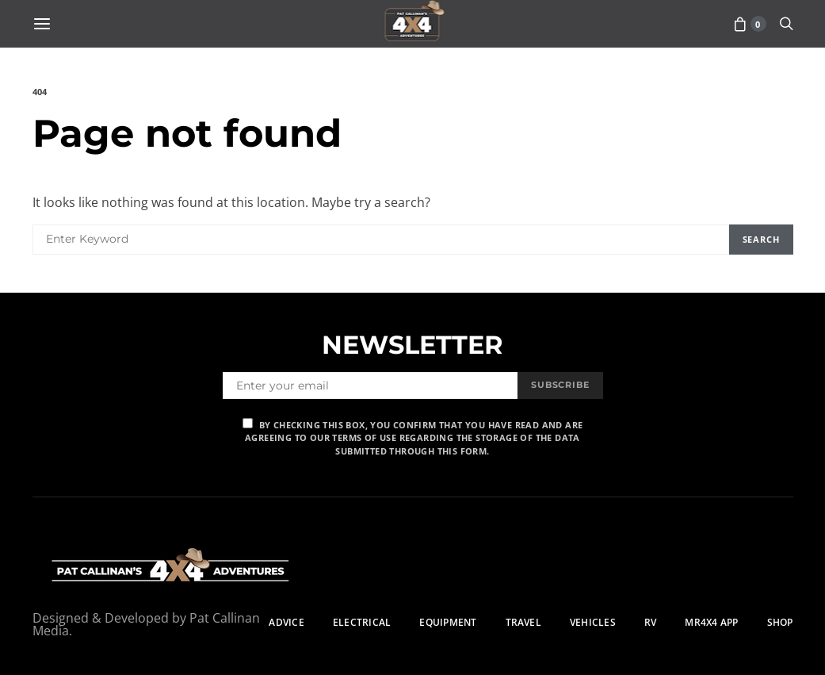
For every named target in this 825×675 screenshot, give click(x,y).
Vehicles (593, 622)
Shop (780, 622)
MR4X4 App (711, 622)
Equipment (447, 622)
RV (650, 622)
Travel (523, 622)
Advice (286, 622)
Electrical (362, 622)
